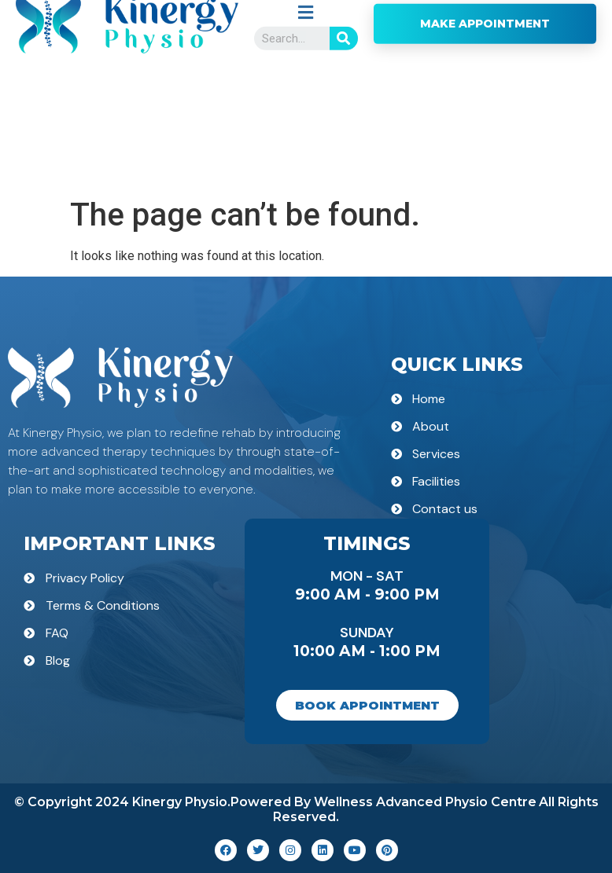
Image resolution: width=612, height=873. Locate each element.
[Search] (344, 139)
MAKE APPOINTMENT (485, 124)
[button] (306, 112)
